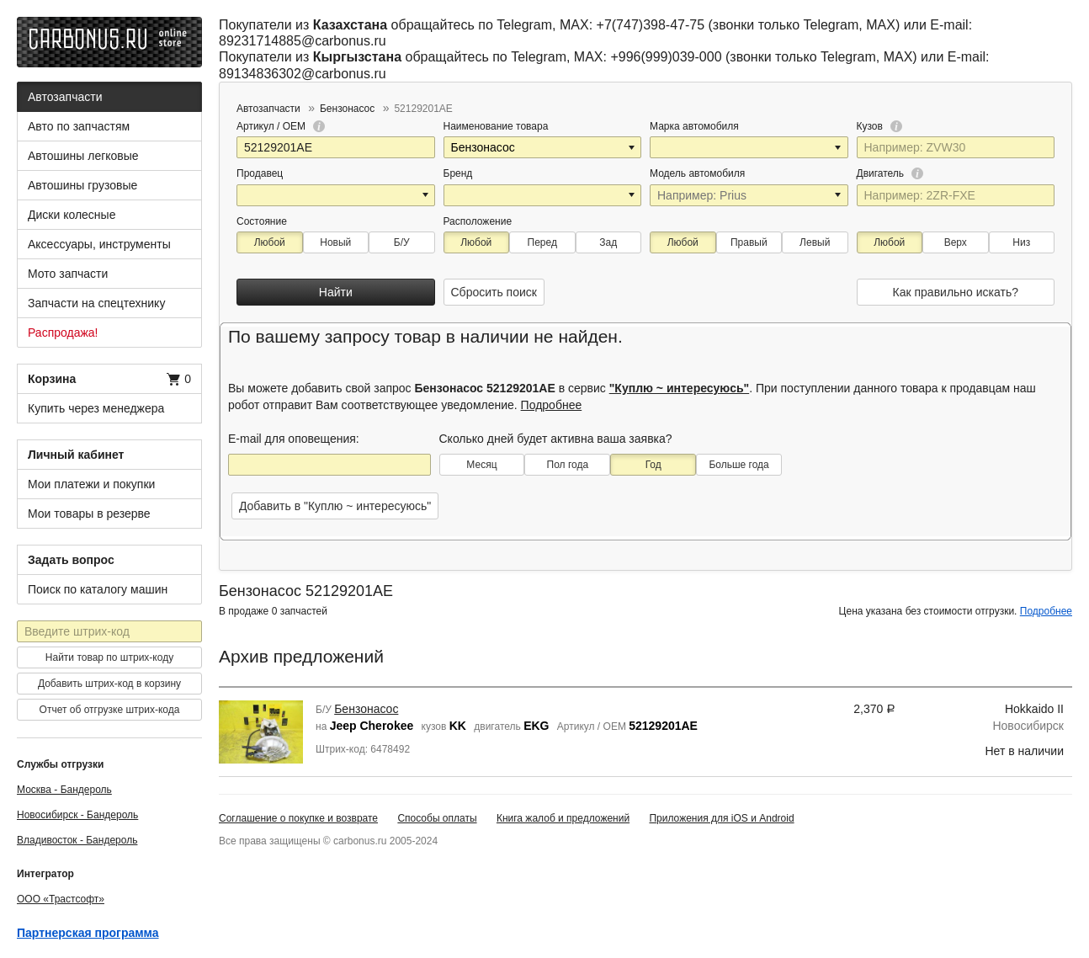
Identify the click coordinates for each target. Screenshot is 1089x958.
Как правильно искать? (955, 292)
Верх (955, 242)
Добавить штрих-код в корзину (109, 683)
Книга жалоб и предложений (563, 818)
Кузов (880, 126)
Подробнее (551, 405)
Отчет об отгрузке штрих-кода (110, 710)
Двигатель (890, 173)
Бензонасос (366, 709)
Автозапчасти (65, 97)
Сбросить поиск (494, 292)
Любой (269, 242)
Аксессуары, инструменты (99, 244)
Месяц (481, 465)
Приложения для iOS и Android (721, 818)
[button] (632, 147)
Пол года (568, 465)
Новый (335, 242)
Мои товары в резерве (89, 513)
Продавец (259, 173)
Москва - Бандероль (64, 790)
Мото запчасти (68, 273)
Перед (542, 242)
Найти (336, 292)
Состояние (261, 221)
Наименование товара (496, 126)
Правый (749, 242)
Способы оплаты (436, 818)
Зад (608, 242)
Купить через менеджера (96, 408)
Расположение (478, 221)
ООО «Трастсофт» (60, 899)
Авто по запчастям (79, 126)
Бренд (458, 173)
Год (653, 465)
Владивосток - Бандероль (77, 840)
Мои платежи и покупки (91, 484)
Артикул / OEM (280, 126)
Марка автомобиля (694, 126)
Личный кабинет (76, 454)
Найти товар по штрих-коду (109, 657)
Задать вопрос (71, 560)
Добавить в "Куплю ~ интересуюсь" (335, 506)
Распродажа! (63, 332)
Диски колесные (71, 214)
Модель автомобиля (697, 173)
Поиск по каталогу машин (97, 589)
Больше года (738, 465)
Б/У (402, 242)
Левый (814, 242)
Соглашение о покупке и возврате (298, 818)
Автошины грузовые (82, 185)
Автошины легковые (83, 155)
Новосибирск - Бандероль (77, 815)
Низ (1021, 242)
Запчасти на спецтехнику (96, 303)
